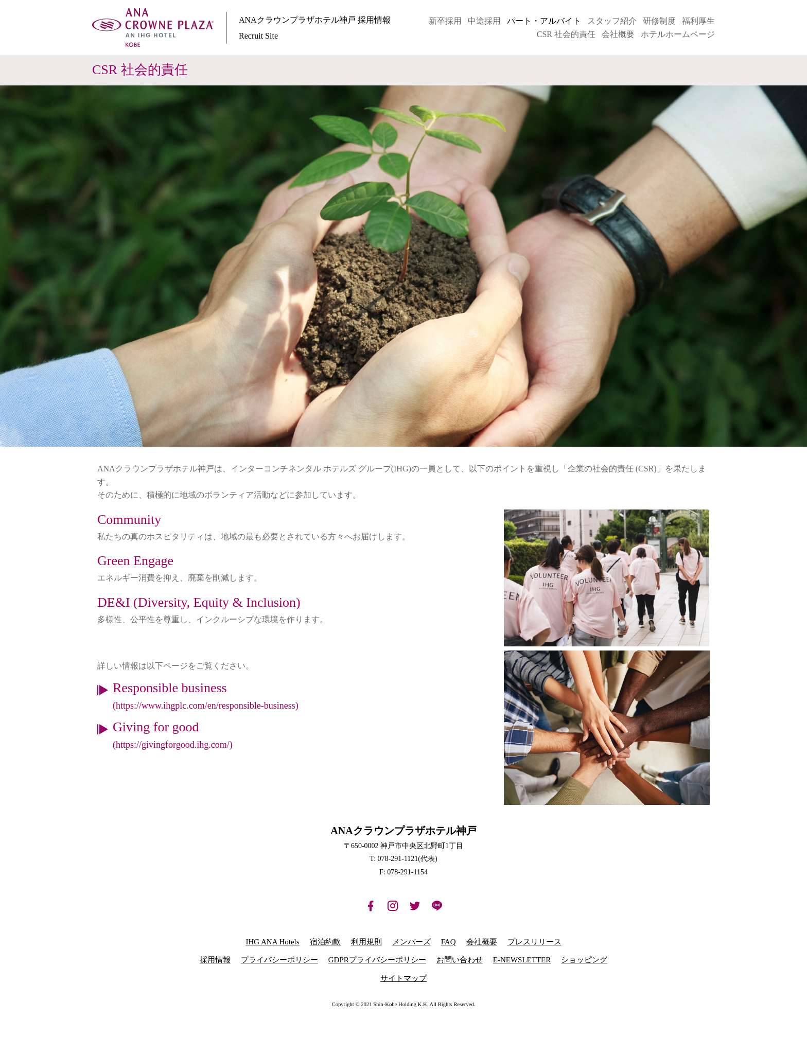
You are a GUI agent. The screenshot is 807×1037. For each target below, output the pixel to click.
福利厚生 (698, 20)
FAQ (448, 942)
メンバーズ (411, 942)
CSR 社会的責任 (566, 34)
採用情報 (215, 960)
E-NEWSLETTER (522, 960)
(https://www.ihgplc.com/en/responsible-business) (206, 705)
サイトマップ (403, 978)
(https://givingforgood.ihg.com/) (173, 745)
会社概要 (618, 34)
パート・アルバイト (544, 20)
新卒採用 (445, 20)
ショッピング (584, 960)
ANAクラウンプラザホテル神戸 (153, 28)
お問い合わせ (459, 960)
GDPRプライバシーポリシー (377, 960)
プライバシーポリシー (279, 960)
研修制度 (659, 20)
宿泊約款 (325, 942)
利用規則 (366, 942)
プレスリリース (534, 942)
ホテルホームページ (678, 34)
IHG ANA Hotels (272, 942)
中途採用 (484, 20)
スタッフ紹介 (612, 20)
